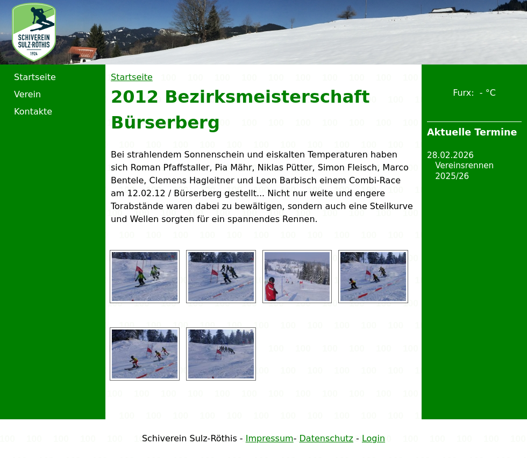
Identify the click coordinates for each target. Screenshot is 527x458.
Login (373, 438)
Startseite (132, 77)
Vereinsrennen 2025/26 (464, 171)
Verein (27, 94)
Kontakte (33, 111)
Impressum (270, 438)
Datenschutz (326, 438)
